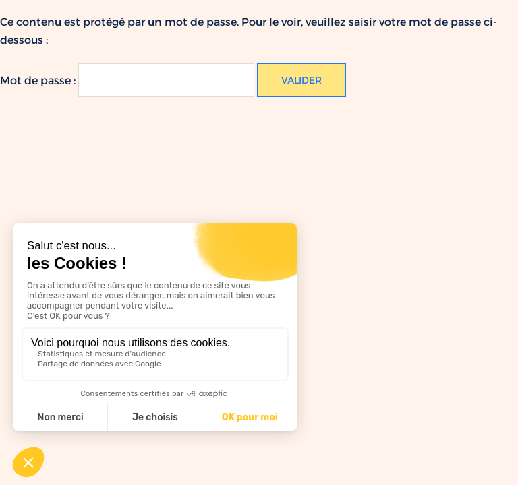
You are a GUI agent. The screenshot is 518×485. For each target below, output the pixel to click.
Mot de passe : (127, 80)
